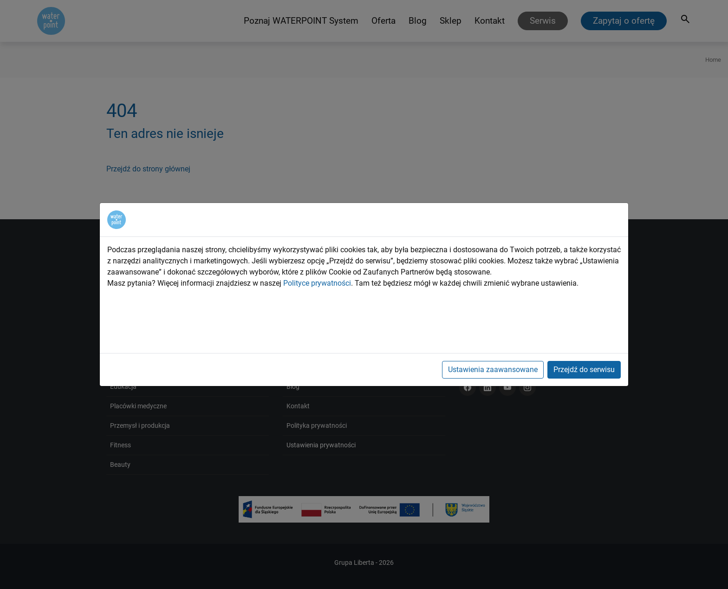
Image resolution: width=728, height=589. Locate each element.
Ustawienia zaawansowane (493, 369)
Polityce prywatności (317, 283)
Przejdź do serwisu (584, 369)
